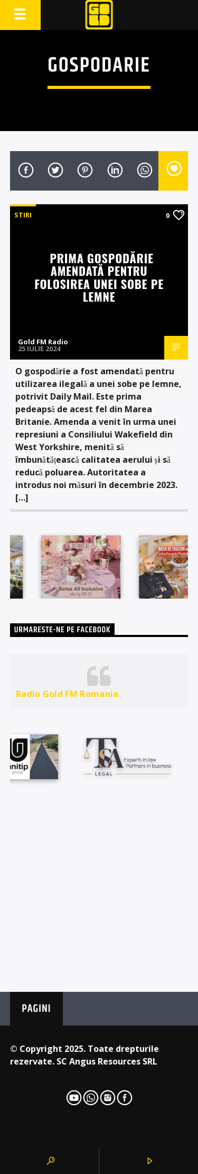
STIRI (23, 215)
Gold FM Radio (43, 341)
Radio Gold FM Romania (67, 694)
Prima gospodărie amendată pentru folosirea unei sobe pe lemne (99, 277)
